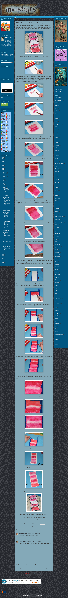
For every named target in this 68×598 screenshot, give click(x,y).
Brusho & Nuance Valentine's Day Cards (6, 208)
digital (56, 166)
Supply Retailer (57, 323)
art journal (56, 111)
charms (56, 139)
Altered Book (57, 105)
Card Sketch (57, 131)
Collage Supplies (57, 147)
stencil (56, 320)
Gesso (56, 200)
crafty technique (57, 156)
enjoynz (34, 595)
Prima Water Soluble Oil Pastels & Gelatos (6, 211)
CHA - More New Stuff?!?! (5, 193)
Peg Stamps (57, 277)
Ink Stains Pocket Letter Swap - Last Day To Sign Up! (6, 200)
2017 (3, 169)
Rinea (56, 293)
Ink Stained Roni (9, 37)
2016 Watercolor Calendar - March (6, 224)
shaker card (56, 308)
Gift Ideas (56, 201)
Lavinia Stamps (57, 233)
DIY (55, 174)
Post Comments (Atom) (37, 573)
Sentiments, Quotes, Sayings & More (17, 17)
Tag (55, 326)
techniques (56, 329)
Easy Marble (57, 182)
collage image (57, 145)
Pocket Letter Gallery (50, 17)
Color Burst (56, 148)
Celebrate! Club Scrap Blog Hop (6, 191)
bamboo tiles (57, 115)
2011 (3, 258)
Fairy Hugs (56, 190)
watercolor (36, 526)
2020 (3, 165)
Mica (55, 247)
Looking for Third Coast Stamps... (6, 206)
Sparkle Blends (57, 313)
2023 (3, 161)
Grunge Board (57, 208)
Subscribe (7, 90)
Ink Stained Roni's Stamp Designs (60, 221)
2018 (3, 168)
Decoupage (56, 161)
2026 (3, 157)
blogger (56, 121)
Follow (2, 97)
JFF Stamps (57, 227)
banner (56, 116)
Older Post (49, 569)
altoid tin (56, 108)
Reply (19, 537)
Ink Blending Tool (57, 219)
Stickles (56, 321)
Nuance (56, 258)
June (4, 180)
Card (55, 129)
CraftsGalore (57, 155)
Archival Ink (56, 110)
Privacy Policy (58, 17)
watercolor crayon (57, 342)
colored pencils (57, 150)
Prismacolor (57, 285)
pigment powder (57, 280)
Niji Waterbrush (57, 256)
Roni (12, 56)
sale (55, 301)
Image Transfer (57, 213)
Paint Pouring (57, 266)
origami (56, 261)
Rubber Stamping (28, 526)
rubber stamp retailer (58, 295)
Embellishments (57, 184)
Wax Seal (56, 344)
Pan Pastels (57, 267)
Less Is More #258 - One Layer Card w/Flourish (6, 237)
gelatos (56, 193)
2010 (3, 259)
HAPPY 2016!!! (5, 250)
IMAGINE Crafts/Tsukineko (59, 216)
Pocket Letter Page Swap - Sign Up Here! (7, 233)
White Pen (56, 345)
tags (55, 328)
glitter (56, 203)
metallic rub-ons (57, 244)
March (4, 184)
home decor (57, 211)
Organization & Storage (58, 259)
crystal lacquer (57, 158)
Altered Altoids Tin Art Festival (40, 17)
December (4, 172)
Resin (56, 290)
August (4, 177)
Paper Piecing (57, 272)
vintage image (57, 337)
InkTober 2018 (57, 224)
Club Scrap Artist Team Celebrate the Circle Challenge (6, 203)
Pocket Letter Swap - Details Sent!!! (6, 198)
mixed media (57, 252)
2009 (3, 261)
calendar (22, 526)
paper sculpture (57, 274)
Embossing (56, 185)
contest (56, 153)
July (3, 179)
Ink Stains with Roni (6, 17)
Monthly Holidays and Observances (60, 254)
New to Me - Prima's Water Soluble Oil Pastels (6, 213)
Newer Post (19, 569)
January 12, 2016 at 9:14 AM (34, 541)
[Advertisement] (14, 587)
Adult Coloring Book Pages (59, 100)
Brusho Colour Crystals (58, 124)
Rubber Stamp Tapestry (58, 296)
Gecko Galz (56, 192)
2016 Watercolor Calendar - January (6, 239)
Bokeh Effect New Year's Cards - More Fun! (6, 244)
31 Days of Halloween (58, 97)
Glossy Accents (57, 205)
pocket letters (57, 282)
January (4, 187)
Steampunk (56, 318)
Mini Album (56, 249)
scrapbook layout (57, 303)
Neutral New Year (5, 242)
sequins (56, 307)
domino (56, 176)
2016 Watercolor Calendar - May (5, 196)
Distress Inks (57, 169)
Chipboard (56, 140)
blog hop (56, 119)
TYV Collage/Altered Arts (59, 334)
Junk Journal (57, 229)
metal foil (56, 242)
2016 (3, 171)
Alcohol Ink (56, 102)
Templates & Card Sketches (29, 17)
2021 (3, 164)
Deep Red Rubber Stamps (59, 163)
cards (56, 132)
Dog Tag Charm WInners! (7, 241)
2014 (3, 254)
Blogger (44, 595)
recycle (56, 288)
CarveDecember (57, 134)
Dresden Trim (57, 179)
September (5, 176)
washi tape (56, 339)
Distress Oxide (57, 171)
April (4, 183)
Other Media (57, 264)
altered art (56, 103)
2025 (3, 158)
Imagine (56, 214)
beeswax (56, 118)
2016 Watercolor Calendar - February (6, 235)
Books (56, 123)
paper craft (56, 269)
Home (34, 569)
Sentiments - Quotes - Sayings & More (61, 304)
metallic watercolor (58, 246)
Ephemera (56, 187)
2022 (3, 162)
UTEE (56, 336)
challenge (56, 137)
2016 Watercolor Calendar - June (6, 189)
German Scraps (57, 198)
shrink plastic (57, 310)
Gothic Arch (56, 206)
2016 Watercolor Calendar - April (5, 216)
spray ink (56, 315)
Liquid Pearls (57, 236)
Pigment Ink (57, 279)
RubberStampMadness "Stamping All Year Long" (6, 226)
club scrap (56, 142)
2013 (3, 255)
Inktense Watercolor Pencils (59, 222)
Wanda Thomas (22, 541)
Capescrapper (22, 533)
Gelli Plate (56, 195)
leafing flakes (57, 234)
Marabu (56, 239)
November (4, 173)
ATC (55, 113)
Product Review (57, 287)
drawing (56, 177)
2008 (3, 262)
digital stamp (57, 168)
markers (56, 241)
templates (56, 331)
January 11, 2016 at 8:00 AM (33, 533)
